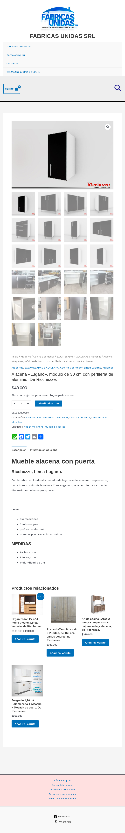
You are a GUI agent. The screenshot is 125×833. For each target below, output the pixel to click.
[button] (118, 100)
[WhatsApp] (63, 821)
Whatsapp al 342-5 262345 (23, 83)
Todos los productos (19, 58)
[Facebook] (62, 816)
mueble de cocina (55, 439)
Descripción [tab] (19, 462)
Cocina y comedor (43, 368)
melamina (37, 439)
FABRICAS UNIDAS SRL (55, 48)
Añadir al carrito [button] (26, 651)
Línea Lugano (92, 379)
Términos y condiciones (62, 793)
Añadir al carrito (48, 415)
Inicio (15, 368)
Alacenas (96, 368)
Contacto (12, 75)
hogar (27, 439)
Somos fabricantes (62, 783)
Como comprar (16, 66)
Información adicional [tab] (44, 462)
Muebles (26, 368)
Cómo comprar (62, 778)
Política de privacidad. (62, 788)
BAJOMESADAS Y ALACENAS (72, 368)
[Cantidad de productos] (21, 415)
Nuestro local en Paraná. (62, 799)
